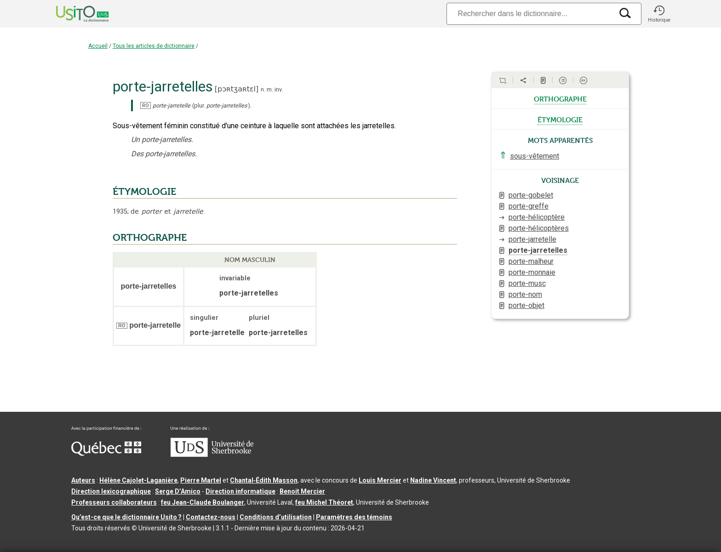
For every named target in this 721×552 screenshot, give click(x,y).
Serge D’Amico (177, 491)
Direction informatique (240, 491)
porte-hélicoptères (539, 228)
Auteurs (83, 480)
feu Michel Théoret (324, 502)
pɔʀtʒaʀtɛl (236, 89)
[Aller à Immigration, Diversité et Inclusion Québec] (106, 453)
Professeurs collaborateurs (114, 502)
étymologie (560, 119)
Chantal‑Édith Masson (264, 480)
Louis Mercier (380, 480)
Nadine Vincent (433, 480)
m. (270, 89)
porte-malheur (531, 261)
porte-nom (525, 294)
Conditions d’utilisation (276, 517)
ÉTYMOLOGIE (144, 191)
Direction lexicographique (111, 491)
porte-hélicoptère (537, 217)
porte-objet (526, 305)
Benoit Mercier (302, 491)
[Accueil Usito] (72, 14)
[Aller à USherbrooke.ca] (212, 454)
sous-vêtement (534, 156)
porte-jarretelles (538, 250)
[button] (659, 14)
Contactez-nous (210, 517)
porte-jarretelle (532, 239)
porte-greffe (529, 206)
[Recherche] (529, 13)
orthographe (560, 98)
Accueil (98, 46)
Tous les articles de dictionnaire (154, 46)
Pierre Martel (200, 480)
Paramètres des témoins (354, 517)
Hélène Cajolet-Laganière (138, 480)
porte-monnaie (532, 272)
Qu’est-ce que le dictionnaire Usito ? (126, 517)
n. (263, 89)
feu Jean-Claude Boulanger (202, 502)
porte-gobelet (531, 195)
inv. (279, 89)
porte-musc (527, 283)
